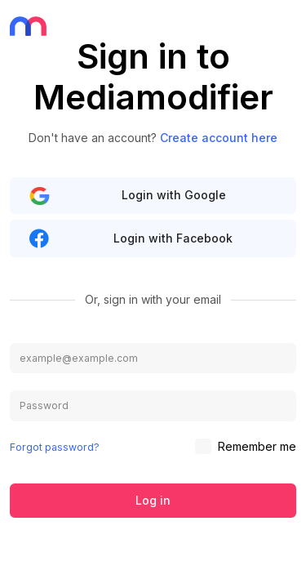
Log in (153, 500)
